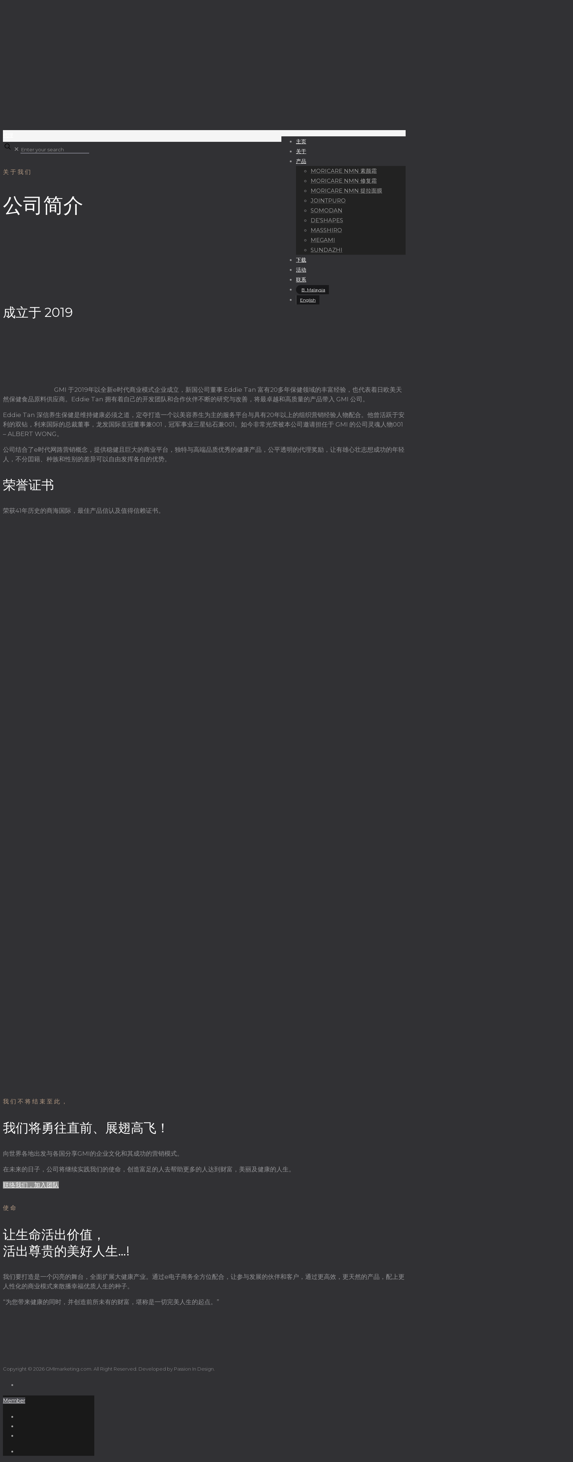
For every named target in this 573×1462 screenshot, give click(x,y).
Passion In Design (194, 1369)
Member (14, 1400)
